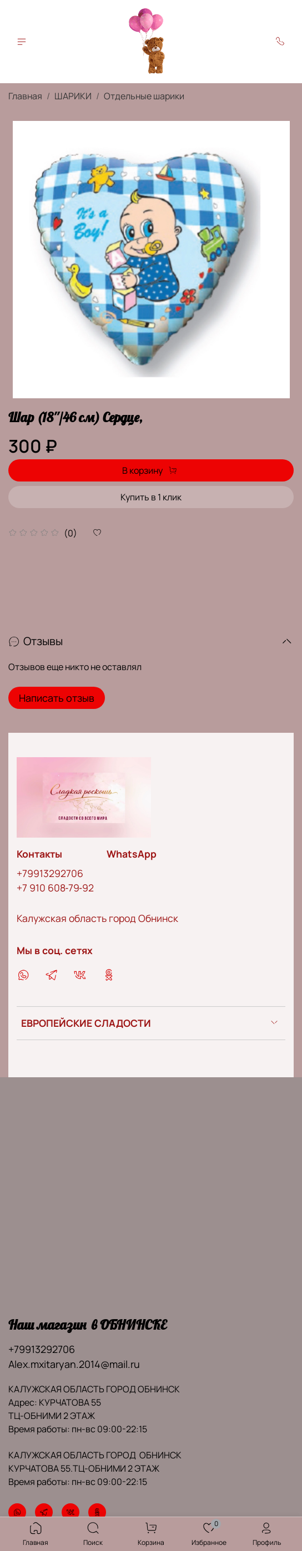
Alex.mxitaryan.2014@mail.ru (74, 1364)
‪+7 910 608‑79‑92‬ (55, 887)
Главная (25, 96)
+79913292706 (50, 873)
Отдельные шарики (144, 96)
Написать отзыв (56, 697)
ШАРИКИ (73, 96)
